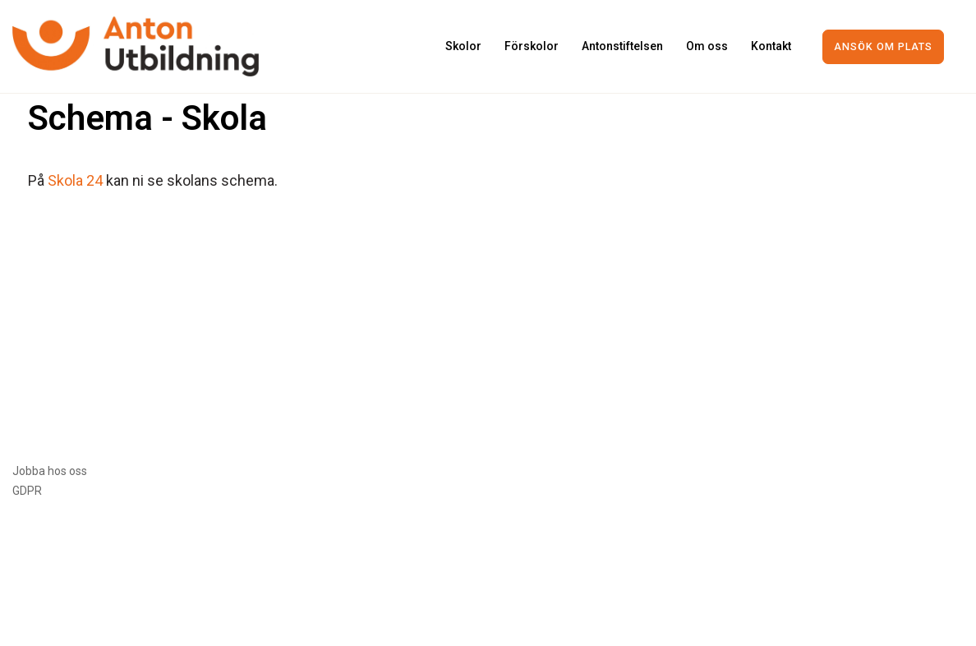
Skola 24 (75, 180)
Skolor (463, 46)
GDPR (27, 490)
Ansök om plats (883, 46)
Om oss (707, 46)
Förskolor (531, 46)
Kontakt (771, 46)
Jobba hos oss (49, 471)
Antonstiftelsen (622, 46)
